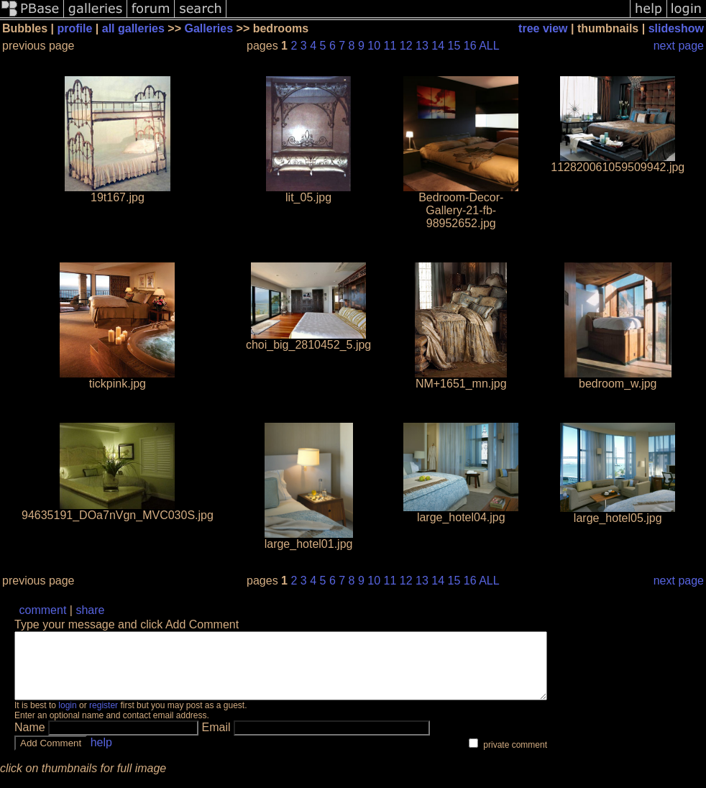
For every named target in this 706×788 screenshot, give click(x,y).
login (67, 718)
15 (454, 46)
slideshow (676, 28)
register (103, 718)
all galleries (133, 28)
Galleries (209, 28)
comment (43, 610)
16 (470, 46)
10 (373, 46)
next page (679, 46)
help (101, 755)
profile (74, 28)
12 (406, 46)
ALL (489, 46)
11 (390, 46)
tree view (542, 28)
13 (422, 46)
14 (437, 46)
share (89, 610)
